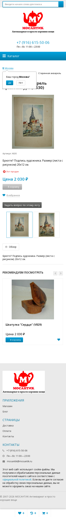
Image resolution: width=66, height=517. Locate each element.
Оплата (7, 431)
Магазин (7, 406)
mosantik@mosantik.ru (19, 461)
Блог (5, 411)
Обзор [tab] (10, 246)
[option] (32, 311)
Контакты (8, 436)
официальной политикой (17, 479)
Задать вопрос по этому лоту (22, 205)
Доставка (8, 425)
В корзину (13, 339)
